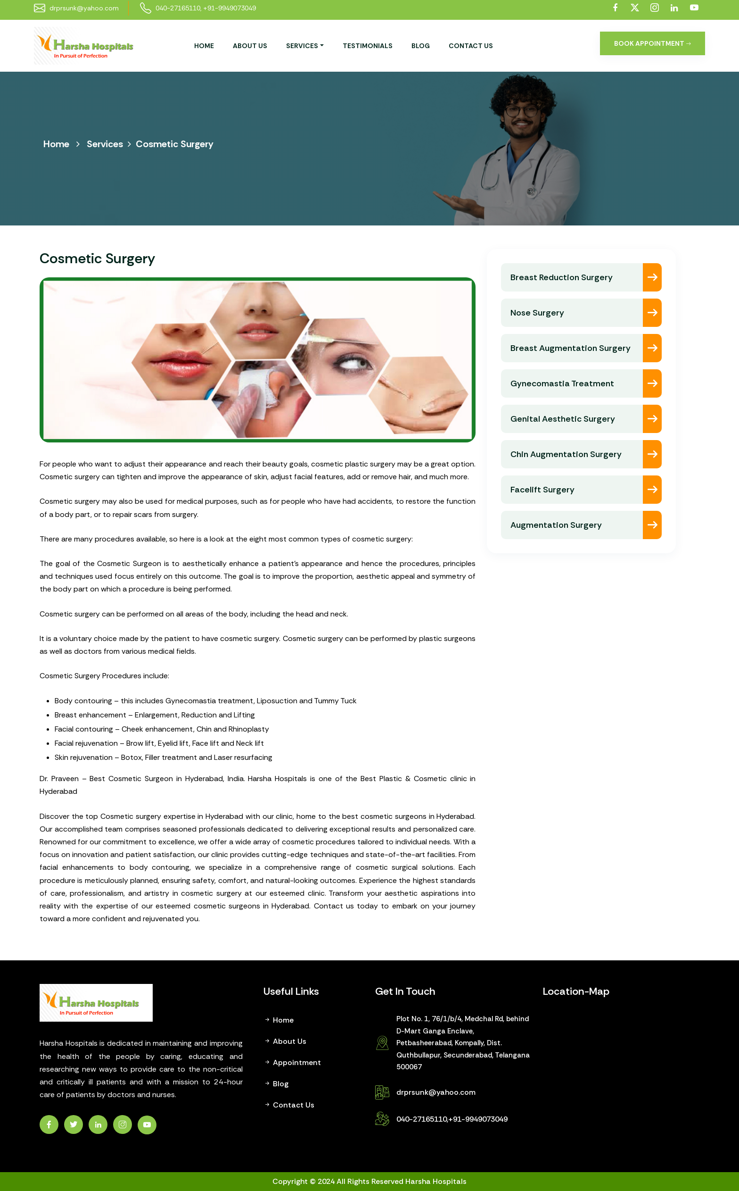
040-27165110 (178, 8)
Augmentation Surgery (556, 525)
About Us (250, 46)
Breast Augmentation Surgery (570, 348)
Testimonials (368, 46)
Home (204, 46)
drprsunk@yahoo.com (436, 1092)
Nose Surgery (537, 312)
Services (105, 144)
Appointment (292, 1062)
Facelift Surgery (542, 489)
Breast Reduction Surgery (561, 277)
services (302, 46)
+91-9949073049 (229, 8)
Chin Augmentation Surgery (566, 454)
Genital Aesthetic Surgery (562, 419)
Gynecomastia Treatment (562, 383)
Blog (420, 46)
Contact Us (471, 46)
